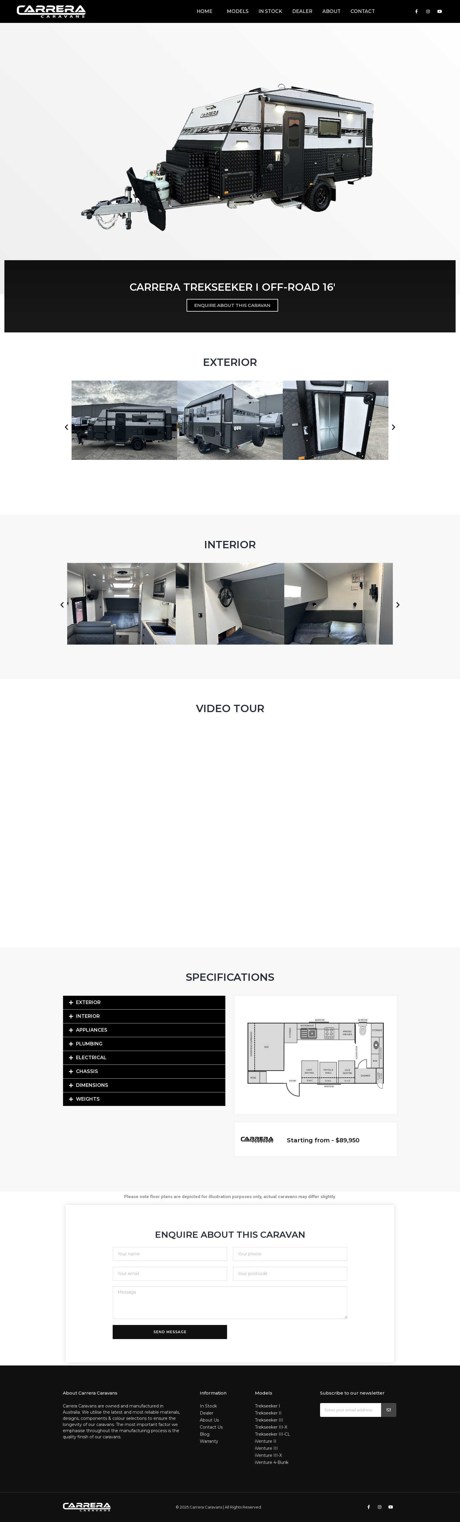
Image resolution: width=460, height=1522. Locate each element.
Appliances (91, 1030)
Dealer (302, 11)
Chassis (87, 1071)
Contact (363, 11)
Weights (88, 1099)
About (331, 11)
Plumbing (89, 1044)
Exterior (88, 1002)
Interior (88, 1016)
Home (204, 11)
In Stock (270, 11)
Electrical (91, 1057)
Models (235, 11)
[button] (66, 427)
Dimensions (92, 1085)
